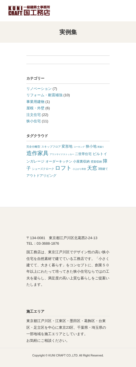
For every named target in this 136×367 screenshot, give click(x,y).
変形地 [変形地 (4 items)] (67, 146)
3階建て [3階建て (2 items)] (103, 168)
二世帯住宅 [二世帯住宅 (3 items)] (83, 154)
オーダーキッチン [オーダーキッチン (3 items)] (59, 161)
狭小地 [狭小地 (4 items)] (91, 146)
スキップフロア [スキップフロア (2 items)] (51, 146)
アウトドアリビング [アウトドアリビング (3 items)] (41, 176)
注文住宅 (33, 115)
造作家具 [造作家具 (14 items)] (37, 153)
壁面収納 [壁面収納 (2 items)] (96, 161)
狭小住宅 (33, 121)
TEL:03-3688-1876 (110, 11)
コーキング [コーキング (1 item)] (79, 147)
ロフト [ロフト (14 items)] (63, 168)
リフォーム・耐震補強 (44, 95)
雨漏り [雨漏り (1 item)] (100, 147)
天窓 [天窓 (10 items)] (92, 168)
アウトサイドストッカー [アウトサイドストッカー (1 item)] (62, 154)
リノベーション (39, 89)
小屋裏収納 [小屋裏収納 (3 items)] (81, 161)
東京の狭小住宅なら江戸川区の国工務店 (29, 11)
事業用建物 (35, 102)
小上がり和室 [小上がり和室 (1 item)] (79, 169)
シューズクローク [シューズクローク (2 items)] (43, 168)
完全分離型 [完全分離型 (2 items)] (33, 146)
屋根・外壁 (35, 108)
